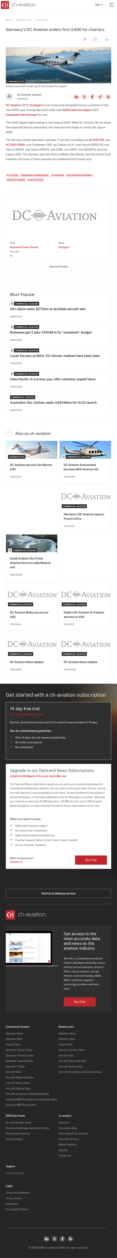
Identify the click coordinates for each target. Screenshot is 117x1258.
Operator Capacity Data (19, 1061)
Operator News (14, 1033)
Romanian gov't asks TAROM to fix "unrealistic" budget (51, 332)
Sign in (99, 4)
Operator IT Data (15, 1066)
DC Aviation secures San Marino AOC (31, 467)
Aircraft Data (13, 1072)
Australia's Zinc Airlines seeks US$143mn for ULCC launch (53, 403)
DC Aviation (13, 105)
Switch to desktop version (58, 893)
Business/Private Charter (24, 247)
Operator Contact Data (19, 1050)
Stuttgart (36, 105)
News (9, 20)
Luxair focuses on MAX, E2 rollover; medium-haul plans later (55, 356)
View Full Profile (58, 266)
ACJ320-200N (15, 144)
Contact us (16, 861)
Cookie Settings (15, 1173)
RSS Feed (108, 97)
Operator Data (14, 1039)
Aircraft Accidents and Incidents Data (27, 1094)
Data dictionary (14, 1139)
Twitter (55, 1239)
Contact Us (64, 1155)
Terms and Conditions (18, 1192)
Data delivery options (18, 1133)
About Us (63, 1122)
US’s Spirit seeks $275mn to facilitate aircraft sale (47, 309)
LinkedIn (76, 97)
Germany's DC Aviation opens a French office (84, 516)
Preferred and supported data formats (27, 1128)
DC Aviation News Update (27, 662)
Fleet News (41, 20)
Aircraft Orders (16, 180)
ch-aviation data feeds (18, 1122)
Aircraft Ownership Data (20, 1077)
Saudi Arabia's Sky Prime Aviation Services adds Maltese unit (30, 563)
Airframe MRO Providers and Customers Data (31, 1099)
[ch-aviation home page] (18, 5)
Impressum (12, 1203)
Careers (62, 1150)
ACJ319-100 (96, 140)
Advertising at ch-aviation (73, 1133)
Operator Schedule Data (20, 1055)
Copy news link (100, 97)
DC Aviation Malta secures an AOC (29, 615)
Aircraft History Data (18, 1083)
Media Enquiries (67, 1144)
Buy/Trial (91, 860)
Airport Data (13, 1044)
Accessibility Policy (17, 1209)
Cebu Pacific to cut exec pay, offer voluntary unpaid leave (52, 379)
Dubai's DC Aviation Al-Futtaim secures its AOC (84, 615)
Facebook (92, 97)
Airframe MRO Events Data (21, 1105)
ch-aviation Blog (67, 1128)
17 (11, 256)
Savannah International (21, 114)
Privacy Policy (14, 1198)
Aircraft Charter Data (18, 1088)
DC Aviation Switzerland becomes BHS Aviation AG (81, 467)
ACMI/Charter (35, 180)
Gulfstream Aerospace (77, 110)
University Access (68, 1139)
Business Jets (23, 20)
